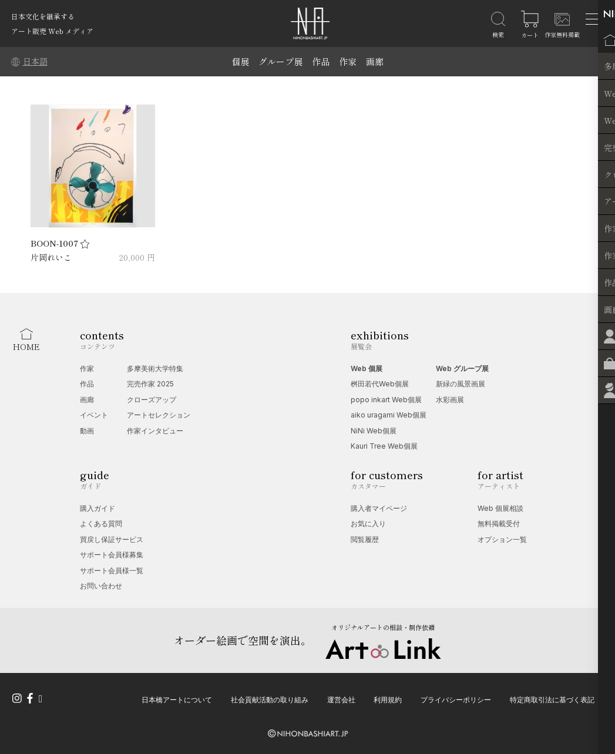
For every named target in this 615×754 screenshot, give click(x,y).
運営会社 (341, 699)
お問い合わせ (101, 585)
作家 (348, 61)
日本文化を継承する (43, 16)
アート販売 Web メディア (52, 31)
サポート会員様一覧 (111, 570)
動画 (87, 430)
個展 (240, 61)
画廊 (375, 61)
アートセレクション (158, 414)
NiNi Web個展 (373, 430)
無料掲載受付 (499, 523)
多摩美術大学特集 (155, 368)
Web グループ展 (462, 368)
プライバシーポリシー (456, 699)
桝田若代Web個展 (380, 383)
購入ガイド (97, 508)
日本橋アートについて (177, 699)
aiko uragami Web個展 (388, 414)
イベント (94, 414)
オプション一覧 (502, 539)
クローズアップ (151, 399)
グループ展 (280, 61)
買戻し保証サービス (111, 539)
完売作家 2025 (150, 383)
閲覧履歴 (365, 539)
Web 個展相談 (500, 508)
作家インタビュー (155, 430)
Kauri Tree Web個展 (384, 446)
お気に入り (368, 523)
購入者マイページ (379, 508)
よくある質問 (101, 523)
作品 (321, 61)
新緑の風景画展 (460, 383)
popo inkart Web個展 (386, 399)
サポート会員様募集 (111, 554)
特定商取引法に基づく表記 (552, 699)
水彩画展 (450, 399)
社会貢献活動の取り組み (269, 699)
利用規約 (388, 699)
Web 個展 (366, 368)
